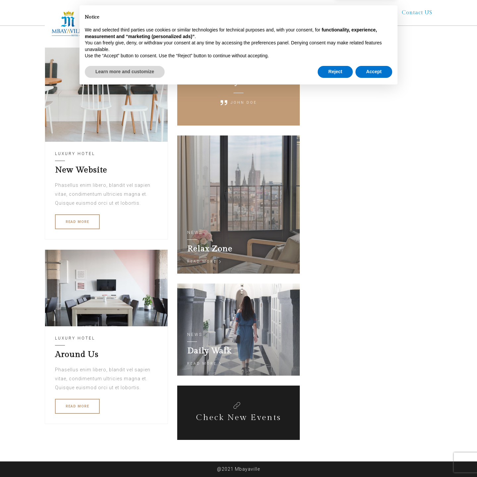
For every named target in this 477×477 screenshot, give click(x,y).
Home (169, 13)
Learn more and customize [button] (124, 458)
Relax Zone (209, 249)
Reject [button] (335, 458)
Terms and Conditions (355, 13)
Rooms (244, 13)
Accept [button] (374, 458)
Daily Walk (209, 351)
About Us (206, 13)
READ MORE (77, 222)
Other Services (288, 13)
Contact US (417, 13)
